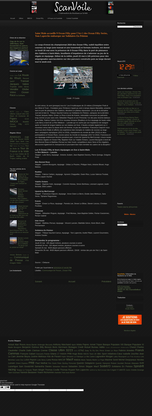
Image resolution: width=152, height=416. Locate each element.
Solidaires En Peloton (123, 366)
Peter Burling (63, 363)
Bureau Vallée (98, 347)
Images (13, 263)
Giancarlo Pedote (43, 354)
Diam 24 (14, 116)
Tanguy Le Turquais (24, 370)
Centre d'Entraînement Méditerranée (118, 347)
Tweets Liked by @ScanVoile (127, 207)
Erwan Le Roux (112, 351)
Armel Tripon (96, 344)
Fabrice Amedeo (127, 350)
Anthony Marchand (62, 344)
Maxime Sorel (112, 360)
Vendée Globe (19, 89)
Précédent (106, 281)
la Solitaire (20, 95)
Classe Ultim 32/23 (61, 350)
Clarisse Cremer (40, 350)
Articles (13, 255)
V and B (121, 370)
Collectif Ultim (21, 114)
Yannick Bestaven (28, 372)
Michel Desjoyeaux (128, 360)
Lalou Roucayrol (120, 357)
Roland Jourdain (118, 363)
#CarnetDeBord (134, 289)
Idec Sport (102, 354)
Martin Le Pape (98, 360)
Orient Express (22, 363)
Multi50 (26, 122)
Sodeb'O (106, 366)
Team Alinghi (38, 370)
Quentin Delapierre (86, 363)
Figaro (17, 118)
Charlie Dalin (25, 350)
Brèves (19, 255)
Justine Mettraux (39, 356)
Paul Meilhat (41, 363)
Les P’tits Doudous (134, 356)
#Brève (120, 289)
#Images (120, 288)
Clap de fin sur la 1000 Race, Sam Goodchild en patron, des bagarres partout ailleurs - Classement (19, 45)
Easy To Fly (90, 351)
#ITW (118, 286)
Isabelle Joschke (131, 354)
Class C (20, 111)
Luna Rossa (52, 360)
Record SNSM (23, 139)
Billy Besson (46, 347)
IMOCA (16, 121)
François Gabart (28, 354)
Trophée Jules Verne (19, 87)
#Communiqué (125, 286)
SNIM (13, 141)
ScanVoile (129, 307)
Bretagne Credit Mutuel (80, 347)
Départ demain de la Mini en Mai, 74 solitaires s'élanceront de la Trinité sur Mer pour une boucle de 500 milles (19, 211)
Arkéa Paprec (83, 344)
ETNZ (82, 350)
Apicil (74, 345)
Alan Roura (20, 344)
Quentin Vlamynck (103, 363)
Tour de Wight (14, 154)
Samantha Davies (44, 366)
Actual (11, 344)
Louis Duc (20, 360)
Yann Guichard (14, 373)
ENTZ (76, 350)
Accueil (71, 281)
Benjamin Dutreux (31, 347)
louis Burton (70, 373)
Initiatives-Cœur (115, 354)
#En (127, 289)
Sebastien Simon (77, 366)
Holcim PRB (66, 354)
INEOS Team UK (90, 354)
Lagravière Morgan (104, 356)
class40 (13, 126)
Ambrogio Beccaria (45, 345)
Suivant (38, 281)
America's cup (19, 137)
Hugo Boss (77, 354)
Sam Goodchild (27, 366)
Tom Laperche (82, 370)
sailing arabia (21, 158)
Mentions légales (130, 330)
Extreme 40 (24, 116)
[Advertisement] (73, 25)
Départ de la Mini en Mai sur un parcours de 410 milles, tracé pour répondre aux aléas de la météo (129, 110)
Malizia (77, 360)
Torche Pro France (19, 146)
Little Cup (14, 139)
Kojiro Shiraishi (68, 357)
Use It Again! (112, 370)
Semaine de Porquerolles (21, 144)
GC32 (27, 119)
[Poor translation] (7, 387)
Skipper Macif (93, 366)
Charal (133, 347)
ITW (27, 260)
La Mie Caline (89, 357)
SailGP (15, 81)
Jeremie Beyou (23, 356)
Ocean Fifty (67, 270)
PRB (32, 362)
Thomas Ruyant (68, 370)
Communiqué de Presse (52, 270)
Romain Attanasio (132, 363)
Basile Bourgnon (15, 347)
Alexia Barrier (32, 345)
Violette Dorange (137, 370)
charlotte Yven (60, 373)
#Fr (124, 289)
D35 (27, 114)
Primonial (73, 363)
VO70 (27, 124)
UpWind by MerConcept (98, 370)
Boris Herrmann (60, 347)
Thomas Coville (52, 370)
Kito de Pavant (54, 356)
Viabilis (128, 370)
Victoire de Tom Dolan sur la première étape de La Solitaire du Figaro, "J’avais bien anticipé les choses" (19, 179)
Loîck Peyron (30, 360)
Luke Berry (41, 360)
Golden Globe (14, 75)
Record (26, 78)
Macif (70, 359)
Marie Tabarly (86, 360)
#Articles (127, 288)
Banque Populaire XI (134, 344)
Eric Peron (100, 351)
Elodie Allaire (129, 309)
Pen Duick (52, 363)
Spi (11, 146)
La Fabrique (79, 357)
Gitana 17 (55, 354)
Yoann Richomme (45, 372)
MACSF (62, 360)
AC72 (13, 111)
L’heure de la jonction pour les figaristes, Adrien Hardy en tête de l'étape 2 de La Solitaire (129, 103)
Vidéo (18, 263)
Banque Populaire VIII (113, 344)
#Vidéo (119, 291)
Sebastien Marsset (60, 367)
